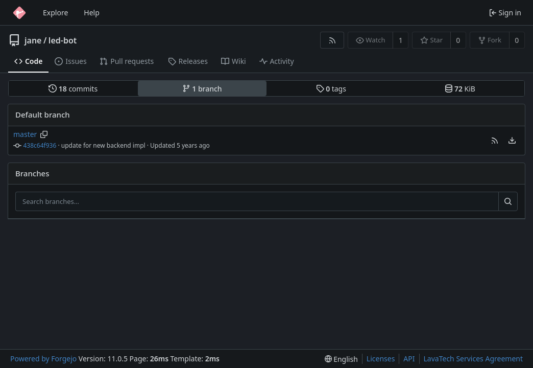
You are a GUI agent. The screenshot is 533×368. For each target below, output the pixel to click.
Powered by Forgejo (43, 358)
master (25, 134)
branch (202, 89)
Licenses (381, 358)
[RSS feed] (332, 40)
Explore (55, 12)
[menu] (512, 140)
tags (331, 89)
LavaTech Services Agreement (473, 358)
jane (33, 40)
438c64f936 (40, 145)
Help (92, 12)
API (409, 358)
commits (73, 89)
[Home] (19, 13)
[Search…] (508, 201)
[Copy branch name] (44, 134)
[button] (494, 140)
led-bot (63, 40)
